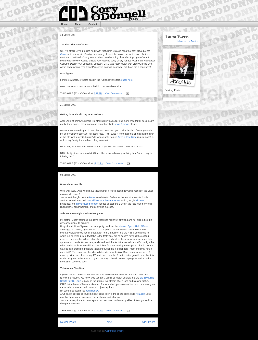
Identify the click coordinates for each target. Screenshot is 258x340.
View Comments (113, 93)
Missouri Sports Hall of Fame (133, 226)
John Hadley (92, 290)
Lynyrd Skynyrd (121, 124)
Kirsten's (140, 200)
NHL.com (140, 294)
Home (64, 24)
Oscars (63, 54)
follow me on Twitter (188, 41)
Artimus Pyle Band (127, 137)
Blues (92, 197)
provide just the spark (87, 203)
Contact (92, 24)
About (78, 24)
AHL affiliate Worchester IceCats (103, 200)
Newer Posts (68, 322)
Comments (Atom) (114, 330)
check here (126, 80)
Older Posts (148, 322)
